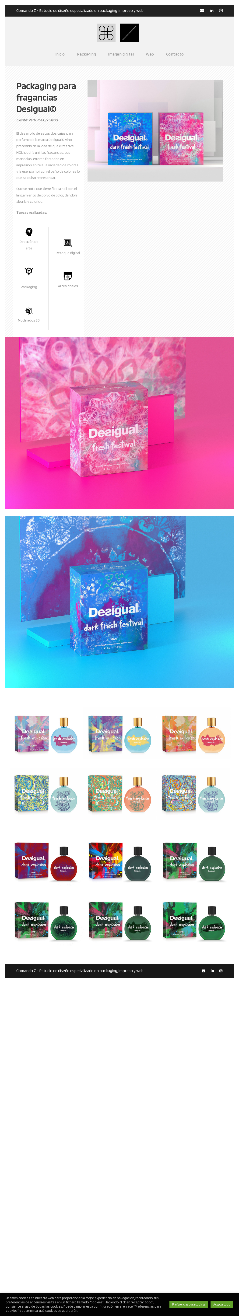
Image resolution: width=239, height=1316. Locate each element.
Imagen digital (121, 54)
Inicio (60, 54)
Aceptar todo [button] (221, 1304)
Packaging (86, 54)
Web (150, 54)
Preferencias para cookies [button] (188, 1304)
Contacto (175, 54)
